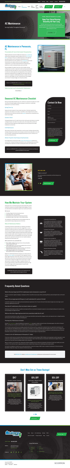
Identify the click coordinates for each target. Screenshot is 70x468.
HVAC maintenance (11, 324)
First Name (49, 105)
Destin (40, 446)
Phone (49, 111)
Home (29, 432)
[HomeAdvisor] (18, 452)
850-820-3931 (62, 1)
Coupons (51, 1)
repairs (30, 324)
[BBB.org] (21, 452)
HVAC (47, 432)
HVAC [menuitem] (29, 6)
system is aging (10, 255)
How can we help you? (51, 122)
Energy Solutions (39, 435)
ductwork (24, 113)
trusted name (23, 60)
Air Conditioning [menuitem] (24, 7)
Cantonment (33, 447)
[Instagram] (16, 452)
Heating (43, 1)
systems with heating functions (26, 140)
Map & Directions (14, 447)
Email (48, 114)
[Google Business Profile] (11, 452)
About (39, 1)
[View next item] (42, 183)
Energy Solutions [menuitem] (41, 7)
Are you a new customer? (52, 119)
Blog (47, 1)
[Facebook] (13, 452)
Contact (56, 1)
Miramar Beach (41, 451)
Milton (32, 451)
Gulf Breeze (41, 448)
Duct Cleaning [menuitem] (33, 7)
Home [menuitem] (19, 6)
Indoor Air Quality (31, 435)
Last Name (49, 108)
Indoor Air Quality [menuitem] (37, 6)
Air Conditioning (38, 432)
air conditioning (28, 54)
